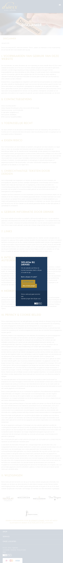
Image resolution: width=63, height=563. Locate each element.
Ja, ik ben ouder (28, 282)
